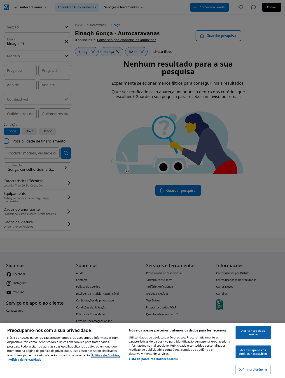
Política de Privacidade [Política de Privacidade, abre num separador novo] (24, 359)
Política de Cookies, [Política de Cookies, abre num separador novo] (106, 355)
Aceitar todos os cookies (253, 332)
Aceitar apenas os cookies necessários (253, 352)
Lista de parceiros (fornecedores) (153, 359)
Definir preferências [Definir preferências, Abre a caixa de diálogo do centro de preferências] (253, 369)
